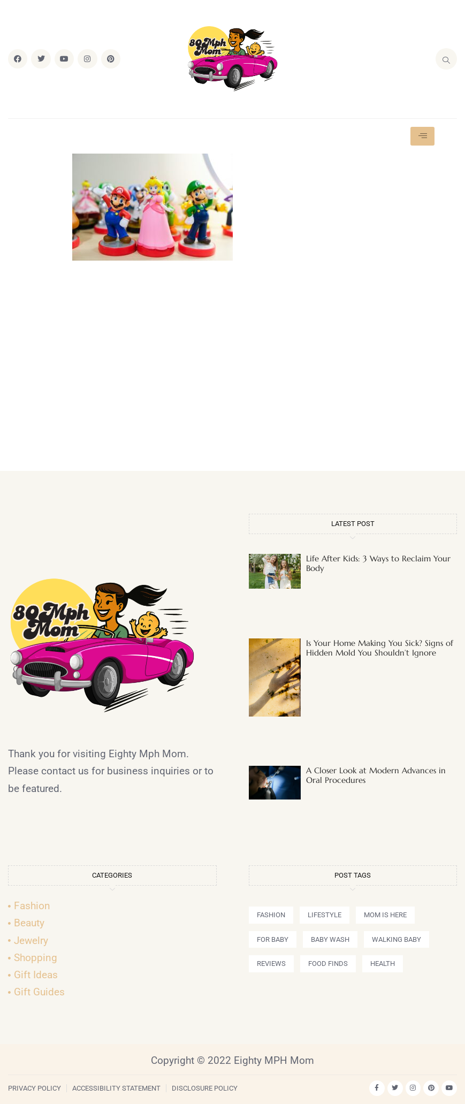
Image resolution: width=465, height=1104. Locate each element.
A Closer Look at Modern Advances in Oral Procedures (376, 775)
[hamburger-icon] (422, 136)
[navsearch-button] (446, 59)
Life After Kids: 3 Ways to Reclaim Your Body (378, 563)
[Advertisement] (232, 370)
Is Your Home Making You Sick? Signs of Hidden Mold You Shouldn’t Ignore (379, 648)
